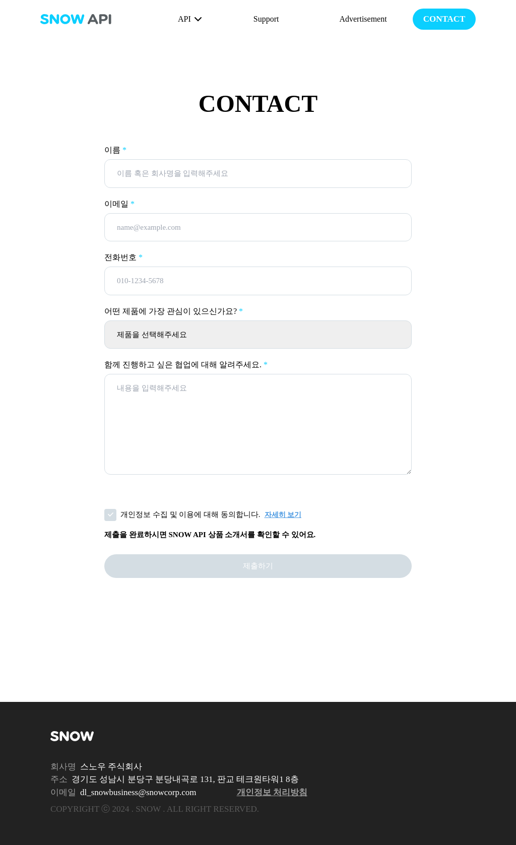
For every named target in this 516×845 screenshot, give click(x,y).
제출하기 (258, 566)
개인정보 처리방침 (272, 792)
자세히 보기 (283, 514)
